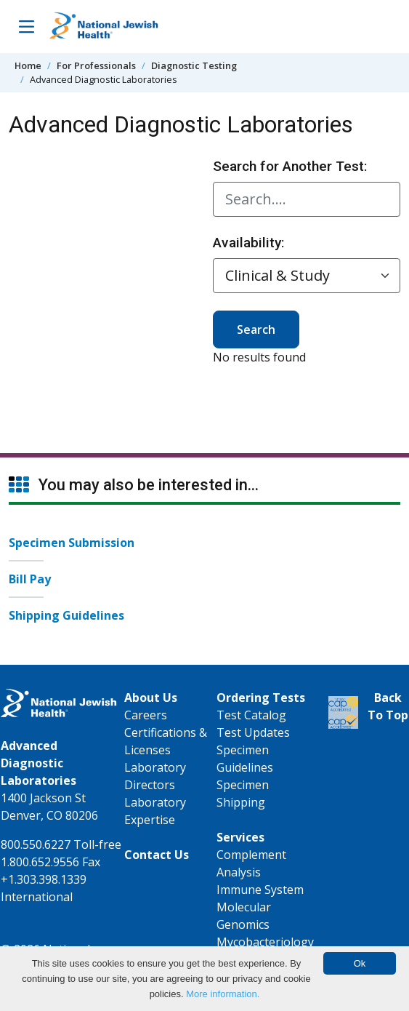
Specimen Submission (71, 543)
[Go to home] (103, 26)
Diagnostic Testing (194, 65)
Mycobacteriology (265, 942)
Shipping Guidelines (66, 615)
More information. (222, 993)
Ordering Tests (260, 698)
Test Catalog (251, 715)
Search (256, 329)
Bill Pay (30, 579)
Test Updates (253, 732)
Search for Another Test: (290, 166)
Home (28, 65)
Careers (145, 715)
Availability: (249, 242)
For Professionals (96, 65)
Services (240, 837)
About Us (150, 698)
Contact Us (156, 855)
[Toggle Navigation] (26, 26)
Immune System (260, 890)
